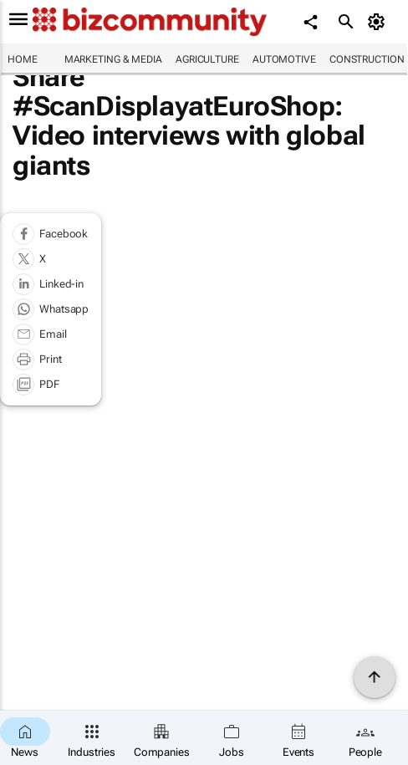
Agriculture (207, 59)
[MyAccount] (379, 21)
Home (23, 59)
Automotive (284, 59)
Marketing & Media (113, 59)
